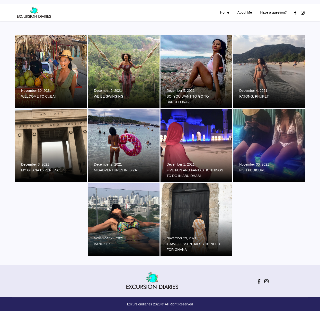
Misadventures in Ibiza (115, 170)
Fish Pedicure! (253, 170)
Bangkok (102, 244)
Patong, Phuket (254, 96)
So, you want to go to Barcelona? (188, 99)
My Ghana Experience (41, 170)
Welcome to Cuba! (38, 96)
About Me (244, 12)
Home (224, 12)
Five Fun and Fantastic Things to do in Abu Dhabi (195, 173)
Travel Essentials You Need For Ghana (193, 247)
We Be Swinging (108, 96)
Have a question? (273, 12)
